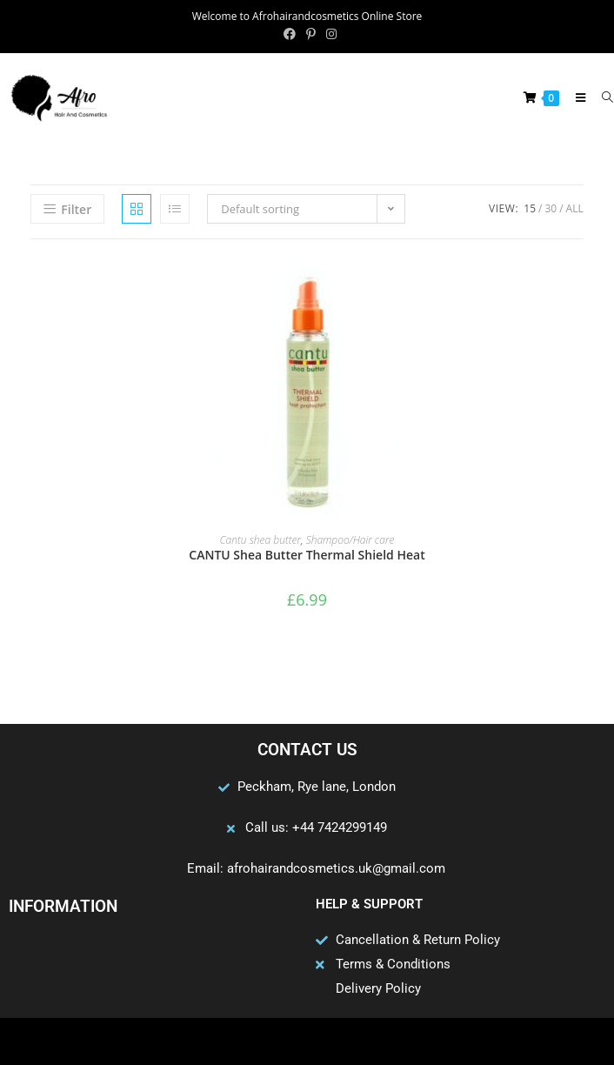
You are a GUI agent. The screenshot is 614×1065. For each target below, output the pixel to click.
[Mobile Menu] (576, 97)
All (575, 208)
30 (550, 208)
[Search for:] (601, 97)
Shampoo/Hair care (350, 539)
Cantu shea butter (261, 539)
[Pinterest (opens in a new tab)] (311, 34)
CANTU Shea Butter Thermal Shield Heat (306, 554)
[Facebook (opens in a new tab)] (289, 34)
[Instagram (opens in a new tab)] (329, 34)
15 (530, 208)
